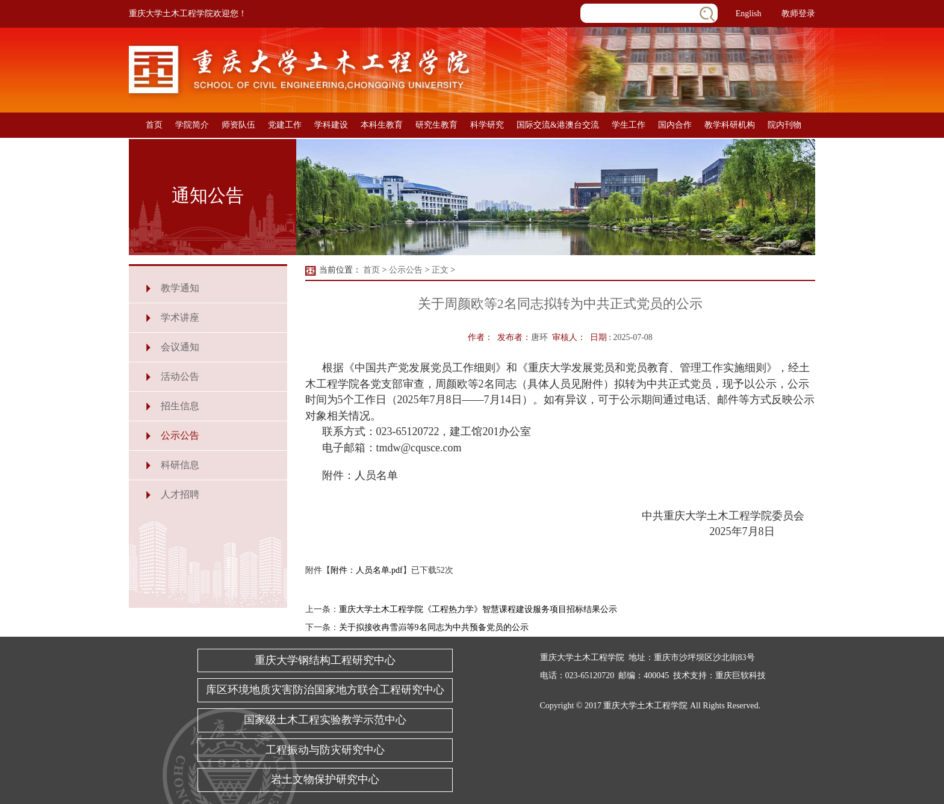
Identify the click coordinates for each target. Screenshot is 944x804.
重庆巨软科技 (740, 675)
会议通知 (180, 347)
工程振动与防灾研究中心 (325, 750)
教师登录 (798, 13)
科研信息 (180, 465)
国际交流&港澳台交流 (558, 124)
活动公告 (180, 376)
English (749, 13)
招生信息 (180, 406)
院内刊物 (784, 124)
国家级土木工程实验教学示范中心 (325, 720)
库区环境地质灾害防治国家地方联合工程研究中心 (325, 690)
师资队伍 (238, 124)
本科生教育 (382, 124)
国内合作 (675, 124)
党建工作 (285, 124)
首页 (154, 124)
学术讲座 (180, 317)
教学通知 (180, 288)
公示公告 (180, 435)
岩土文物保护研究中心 (325, 779)
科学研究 (487, 124)
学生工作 (628, 124)
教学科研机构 (729, 124)
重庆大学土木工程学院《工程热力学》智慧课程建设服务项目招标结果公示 (478, 609)
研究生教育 (436, 124)
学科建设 (331, 124)
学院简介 (192, 124)
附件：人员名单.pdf (367, 570)
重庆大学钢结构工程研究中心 (325, 660)
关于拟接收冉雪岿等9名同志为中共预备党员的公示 (434, 627)
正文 (440, 269)
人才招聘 (180, 494)
